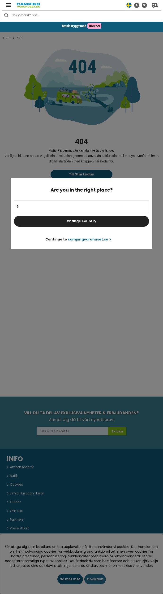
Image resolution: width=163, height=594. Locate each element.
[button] (135, 5)
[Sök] (81, 15)
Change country (81, 221)
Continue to (78, 239)
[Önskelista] (143, 5)
